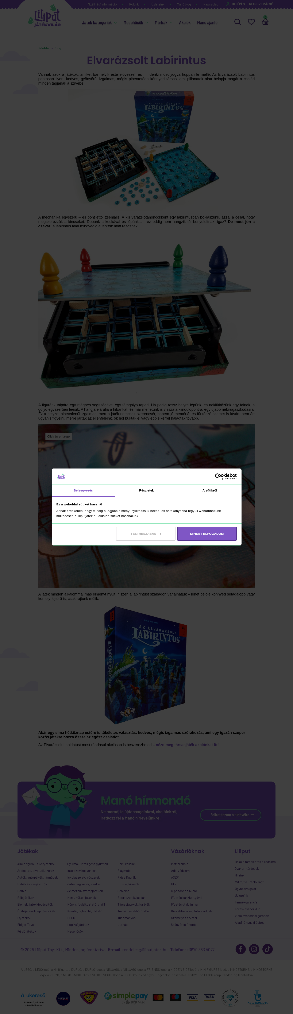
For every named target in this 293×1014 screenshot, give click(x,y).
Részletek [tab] (146, 490)
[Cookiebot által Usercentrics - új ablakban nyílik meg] (218, 476)
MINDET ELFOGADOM (207, 533)
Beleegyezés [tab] (83, 490)
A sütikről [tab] (210, 490)
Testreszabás (146, 533)
